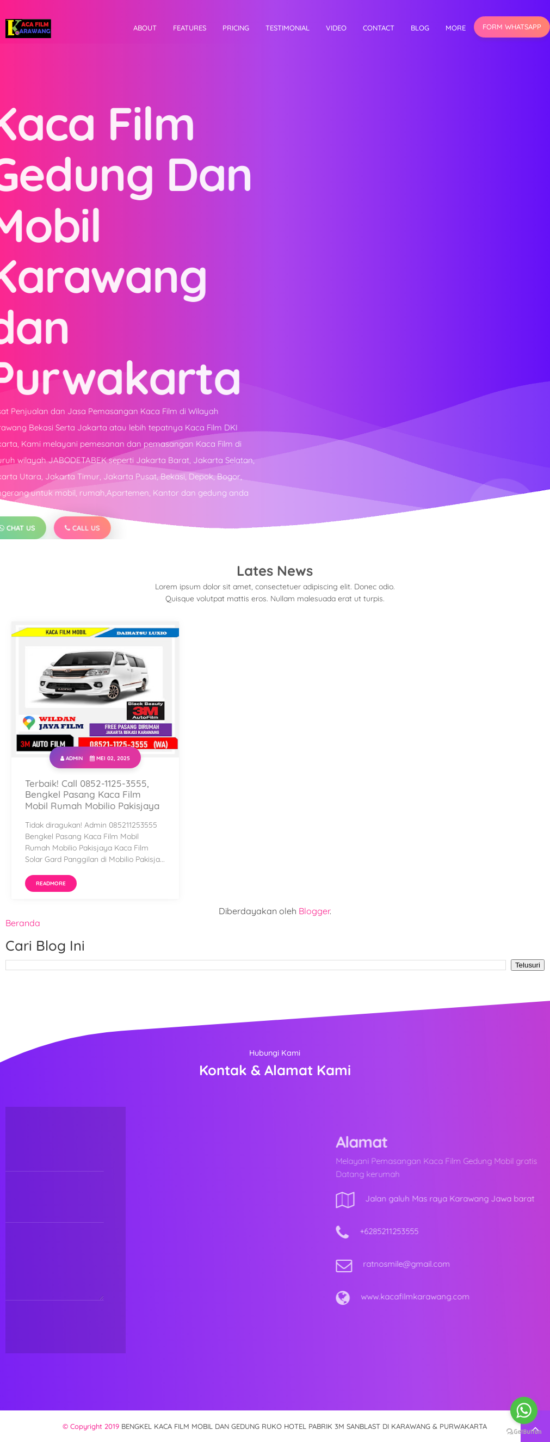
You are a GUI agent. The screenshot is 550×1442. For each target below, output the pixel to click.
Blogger (314, 910)
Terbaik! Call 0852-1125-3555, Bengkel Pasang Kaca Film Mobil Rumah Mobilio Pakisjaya (92, 794)
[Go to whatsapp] (523, 1410)
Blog (420, 27)
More (456, 27)
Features (189, 27)
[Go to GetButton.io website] (523, 1431)
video (336, 27)
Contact (378, 27)
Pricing (236, 27)
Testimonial (287, 27)
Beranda (22, 922)
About (145, 27)
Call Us (37, 527)
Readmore (51, 883)
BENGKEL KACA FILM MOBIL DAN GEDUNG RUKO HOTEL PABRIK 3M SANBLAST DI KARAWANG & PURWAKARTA (304, 1426)
